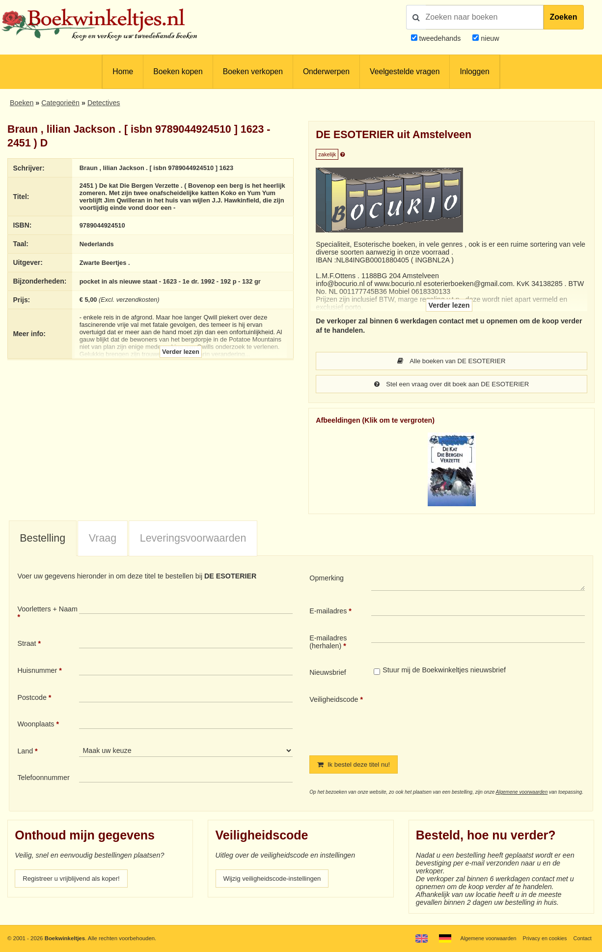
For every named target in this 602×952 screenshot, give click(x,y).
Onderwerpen (326, 71)
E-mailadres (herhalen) (328, 643)
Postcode (31, 698)
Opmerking (326, 579)
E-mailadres (328, 612)
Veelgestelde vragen (404, 71)
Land (25, 752)
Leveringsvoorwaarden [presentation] (193, 539)
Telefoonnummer (43, 778)
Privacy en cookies (542, 938)
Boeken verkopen (253, 71)
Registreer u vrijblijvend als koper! (75, 880)
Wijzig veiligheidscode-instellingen (276, 880)
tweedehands (440, 38)
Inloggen (474, 71)
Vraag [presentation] (102, 539)
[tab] (43, 539)
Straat (26, 644)
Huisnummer (37, 671)
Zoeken (563, 17)
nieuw (489, 38)
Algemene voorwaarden (522, 793)
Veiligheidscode (333, 700)
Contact (581, 938)
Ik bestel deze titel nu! (356, 766)
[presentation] (453, 718)
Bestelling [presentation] (42, 539)
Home (122, 71)
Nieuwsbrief (327, 673)
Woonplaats (35, 725)
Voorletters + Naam (47, 610)
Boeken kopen (177, 71)
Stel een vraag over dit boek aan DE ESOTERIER (451, 385)
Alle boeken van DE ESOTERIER (451, 361)
